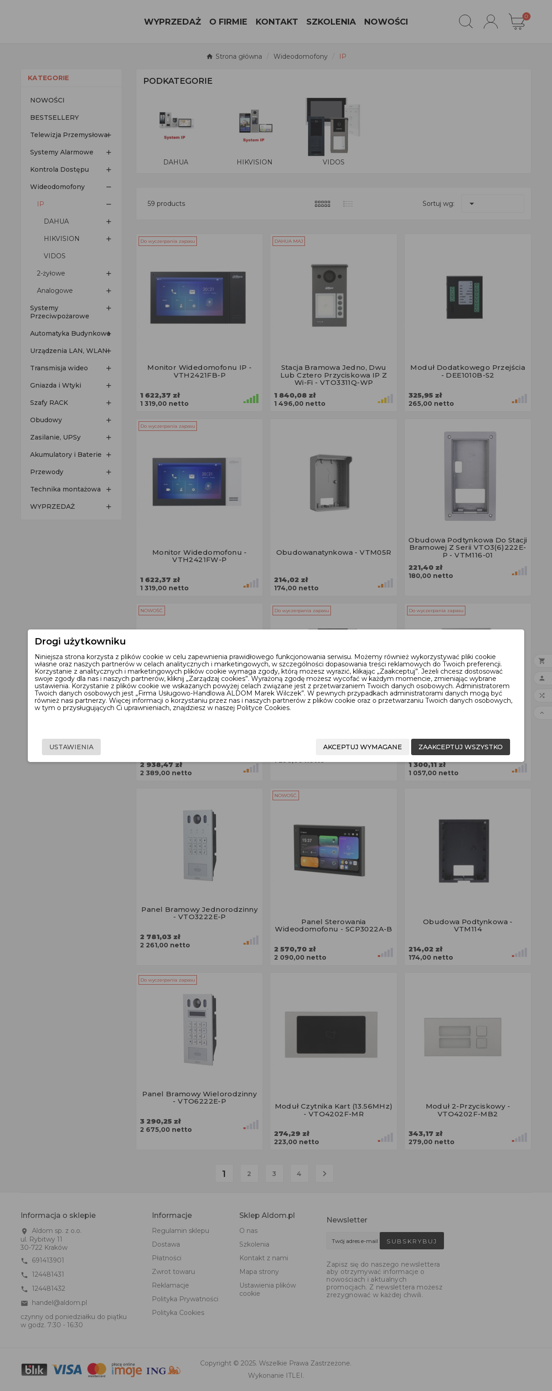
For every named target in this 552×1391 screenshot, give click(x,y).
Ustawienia (97, 747)
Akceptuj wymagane (337, 747)
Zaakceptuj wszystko (435, 747)
